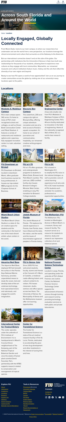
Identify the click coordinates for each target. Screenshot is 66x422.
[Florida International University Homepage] (14, 2)
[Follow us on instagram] (46, 397)
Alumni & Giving (6, 402)
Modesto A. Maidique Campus (11, 110)
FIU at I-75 (28, 164)
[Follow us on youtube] (60, 397)
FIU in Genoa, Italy (31, 262)
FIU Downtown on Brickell (9, 166)
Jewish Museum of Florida (31, 216)
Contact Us (48, 392)
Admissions (4, 389)
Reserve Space (27, 402)
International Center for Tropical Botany (10, 325)
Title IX (25, 406)
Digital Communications (37, 414)
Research (4, 395)
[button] (58, 2)
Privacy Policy (33, 417)
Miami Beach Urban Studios (10, 216)
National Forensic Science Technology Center (54, 265)
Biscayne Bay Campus (29, 110)
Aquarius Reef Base (10, 262)
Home (3, 33)
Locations (9, 33)
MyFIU (25, 393)
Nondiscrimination (28, 404)
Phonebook (26, 387)
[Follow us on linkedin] (49, 397)
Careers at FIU (5, 404)
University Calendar (29, 389)
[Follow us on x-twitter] (56, 397)
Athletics (4, 399)
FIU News (48, 394)
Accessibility (48, 414)
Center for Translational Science (33, 325)
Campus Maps (27, 391)
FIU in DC (49, 164)
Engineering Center (54, 108)
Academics (4, 391)
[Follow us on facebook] (52, 397)
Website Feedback (58, 414)
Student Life (5, 397)
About (3, 387)
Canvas (25, 395)
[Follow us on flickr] (63, 397)
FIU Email (26, 397)
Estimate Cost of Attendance (9, 406)
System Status (27, 399)
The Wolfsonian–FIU (54, 214)
